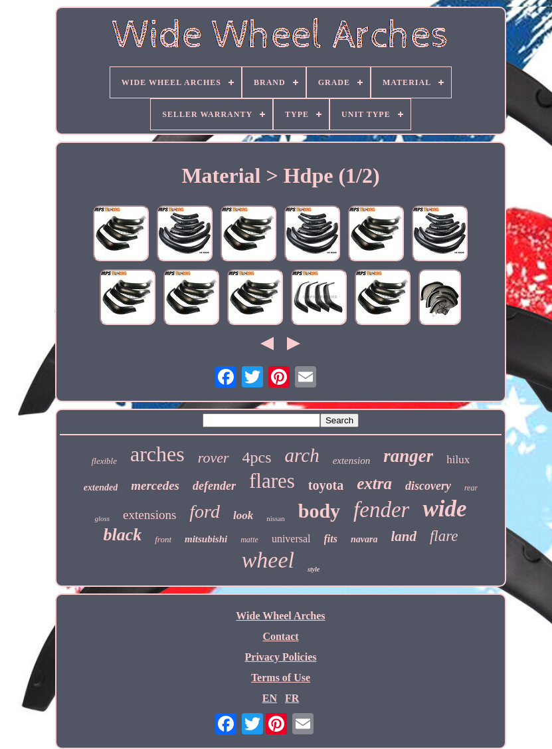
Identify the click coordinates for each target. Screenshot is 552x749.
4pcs (257, 457)
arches (157, 454)
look (243, 515)
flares (272, 480)
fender (381, 510)
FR (292, 698)
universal (291, 538)
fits (330, 538)
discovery (428, 485)
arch (302, 455)
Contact (280, 636)
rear (471, 487)
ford (204, 511)
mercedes (155, 485)
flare (444, 536)
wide (444, 509)
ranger (408, 456)
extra (374, 483)
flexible (104, 461)
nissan (275, 518)
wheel (268, 560)
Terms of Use (280, 677)
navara (364, 539)
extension (352, 460)
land (403, 536)
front (163, 539)
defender (214, 485)
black (122, 534)
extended (101, 487)
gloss (102, 518)
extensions (149, 515)
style (314, 569)
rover (213, 457)
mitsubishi (206, 539)
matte (249, 539)
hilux (458, 459)
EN (269, 698)
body (319, 511)
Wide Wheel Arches (280, 615)
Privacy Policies (281, 657)
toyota (325, 485)
